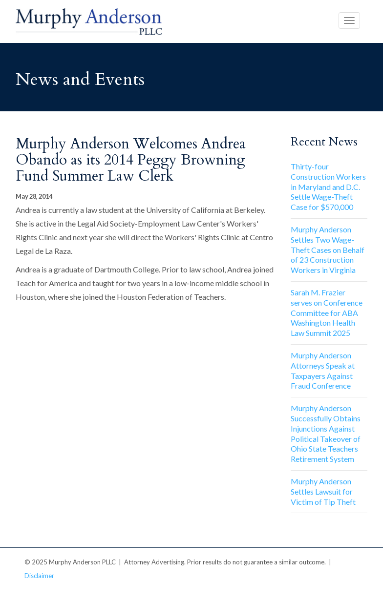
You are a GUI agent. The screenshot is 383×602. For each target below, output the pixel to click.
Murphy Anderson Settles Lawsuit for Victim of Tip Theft (323, 491)
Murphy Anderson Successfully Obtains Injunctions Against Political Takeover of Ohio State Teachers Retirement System (326, 433)
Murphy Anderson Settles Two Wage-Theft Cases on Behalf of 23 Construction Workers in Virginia (327, 249)
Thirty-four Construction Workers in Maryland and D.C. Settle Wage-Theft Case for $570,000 (328, 186)
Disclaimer (39, 576)
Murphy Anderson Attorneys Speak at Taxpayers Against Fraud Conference (323, 370)
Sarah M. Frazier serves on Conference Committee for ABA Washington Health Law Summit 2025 (326, 312)
